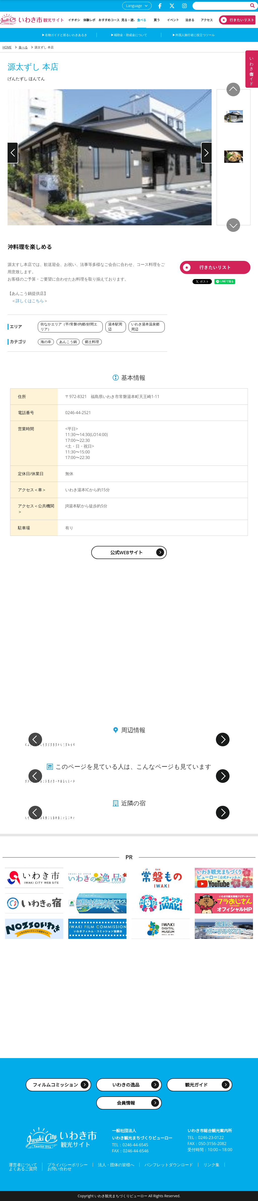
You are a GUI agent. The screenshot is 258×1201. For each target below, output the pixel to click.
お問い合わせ (59, 1169)
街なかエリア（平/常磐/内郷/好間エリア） (69, 326)
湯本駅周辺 (115, 326)
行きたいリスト (235, 19)
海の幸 (46, 341)
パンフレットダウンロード (169, 1165)
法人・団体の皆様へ (116, 1165)
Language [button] (134, 5)
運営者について (23, 1165)
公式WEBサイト (126, 552)
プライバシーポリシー (67, 1165)
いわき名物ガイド (251, 69)
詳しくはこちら (30, 300)
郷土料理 (92, 341)
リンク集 (211, 1165)
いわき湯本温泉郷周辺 (145, 326)
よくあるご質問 (23, 1169)
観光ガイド (196, 1085)
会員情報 (126, 1103)
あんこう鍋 (68, 341)
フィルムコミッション (55, 1085)
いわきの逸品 (126, 1085)
